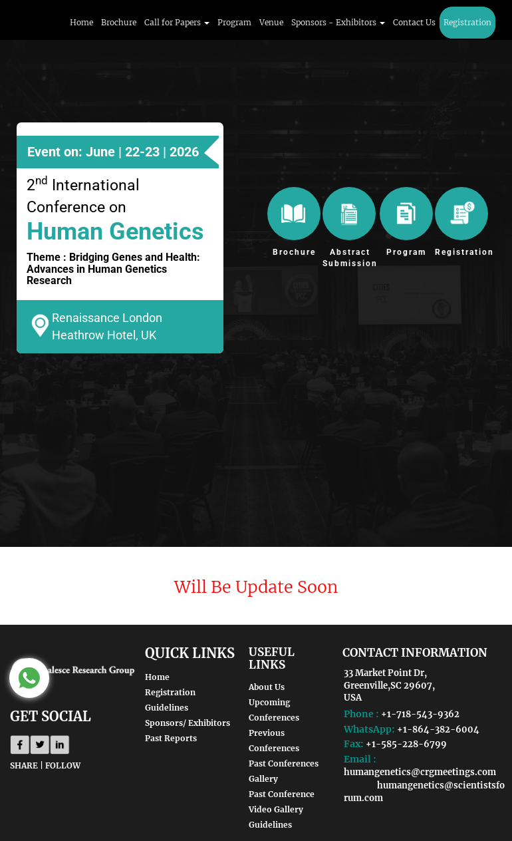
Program (234, 22)
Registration (467, 22)
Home (81, 22)
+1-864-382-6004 (438, 729)
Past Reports (171, 738)
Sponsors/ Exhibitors (187, 723)
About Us (267, 687)
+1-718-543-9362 (420, 714)
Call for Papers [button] (176, 22)
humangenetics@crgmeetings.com (420, 772)
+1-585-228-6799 (406, 744)
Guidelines (166, 708)
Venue (271, 22)
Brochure (118, 22)
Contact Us (414, 22)
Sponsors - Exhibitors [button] (338, 22)
